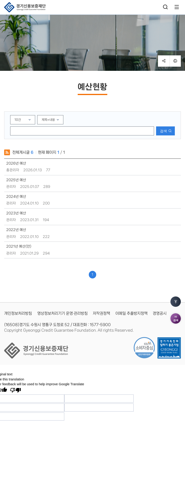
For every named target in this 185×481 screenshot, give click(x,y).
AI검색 (175, 287)
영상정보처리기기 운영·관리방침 (62, 313)
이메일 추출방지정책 (131, 313)
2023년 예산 (16, 213)
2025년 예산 (16, 180)
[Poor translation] (15, 390)
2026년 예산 (16, 163)
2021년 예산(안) (18, 246)
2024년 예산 (16, 196)
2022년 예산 (16, 230)
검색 (163, 131)
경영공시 (159, 313)
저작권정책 (101, 313)
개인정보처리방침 (18, 313)
